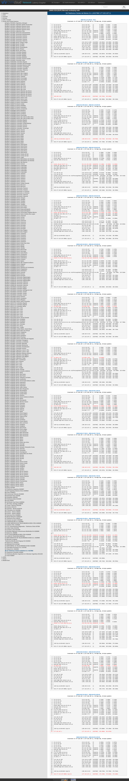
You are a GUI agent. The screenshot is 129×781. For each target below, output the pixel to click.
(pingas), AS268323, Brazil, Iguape (14, 245)
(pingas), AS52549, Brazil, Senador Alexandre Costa (20, 447)
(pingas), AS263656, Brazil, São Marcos (16, 162)
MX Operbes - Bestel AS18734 (13, 508)
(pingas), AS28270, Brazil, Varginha (15, 424)
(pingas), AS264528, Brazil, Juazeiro (15, 173)
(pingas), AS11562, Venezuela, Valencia (16, 41)
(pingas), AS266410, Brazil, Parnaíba (15, 225)
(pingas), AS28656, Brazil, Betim (14, 437)
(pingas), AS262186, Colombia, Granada (16, 68)
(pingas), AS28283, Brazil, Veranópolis (16, 431)
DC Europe (56, 2)
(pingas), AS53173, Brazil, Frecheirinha (16, 481)
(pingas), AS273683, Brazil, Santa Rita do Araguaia (19, 338)
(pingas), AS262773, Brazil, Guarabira (15, 107)
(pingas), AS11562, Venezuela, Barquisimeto (17, 32)
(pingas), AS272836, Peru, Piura (14, 325)
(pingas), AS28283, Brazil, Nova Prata (15, 427)
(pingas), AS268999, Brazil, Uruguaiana (16, 269)
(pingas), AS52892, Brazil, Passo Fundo (16, 461)
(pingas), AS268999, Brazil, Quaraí (14, 266)
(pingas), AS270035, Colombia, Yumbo (16, 291)
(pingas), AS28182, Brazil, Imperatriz (15, 382)
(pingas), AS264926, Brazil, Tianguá (15, 198)
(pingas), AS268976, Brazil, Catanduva (16, 257)
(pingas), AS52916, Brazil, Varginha (15, 465)
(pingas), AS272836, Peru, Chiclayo (15, 322)
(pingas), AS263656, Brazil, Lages (14, 157)
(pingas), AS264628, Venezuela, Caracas (16, 188)
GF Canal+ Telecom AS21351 (13, 505)
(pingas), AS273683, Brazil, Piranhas (15, 337)
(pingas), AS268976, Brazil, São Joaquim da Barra (19, 262)
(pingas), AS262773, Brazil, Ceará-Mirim (16, 100)
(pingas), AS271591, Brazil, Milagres (15, 300)
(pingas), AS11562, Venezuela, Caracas (16, 36)
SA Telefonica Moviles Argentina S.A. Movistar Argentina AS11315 (24, 554)
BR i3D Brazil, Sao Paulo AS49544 (14, 502)
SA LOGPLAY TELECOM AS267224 (15, 536)
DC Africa (91, 2)
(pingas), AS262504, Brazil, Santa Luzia (16, 97)
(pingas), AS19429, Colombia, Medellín (16, 57)
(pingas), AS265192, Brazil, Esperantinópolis (17, 209)
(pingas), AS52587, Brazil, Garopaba (15, 450)
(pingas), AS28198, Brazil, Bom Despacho (17, 389)
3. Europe (4, 18)
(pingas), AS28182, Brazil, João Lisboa (16, 387)
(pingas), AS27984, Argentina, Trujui (15, 358)
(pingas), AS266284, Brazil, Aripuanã (15, 215)
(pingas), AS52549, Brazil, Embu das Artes (17, 442)
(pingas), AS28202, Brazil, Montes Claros (16, 402)
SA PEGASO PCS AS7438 (12, 544)
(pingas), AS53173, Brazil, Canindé (15, 478)
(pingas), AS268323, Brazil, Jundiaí (15, 248)
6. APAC (4, 557)
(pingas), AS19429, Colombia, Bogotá (15, 52)
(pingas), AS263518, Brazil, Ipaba (14, 134)
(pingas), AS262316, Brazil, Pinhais (15, 71)
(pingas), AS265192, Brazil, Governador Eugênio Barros (21, 212)
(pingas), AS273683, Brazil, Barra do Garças (17, 330)
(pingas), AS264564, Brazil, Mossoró (15, 185)
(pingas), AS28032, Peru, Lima (13, 363)
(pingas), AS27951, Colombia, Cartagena (16, 340)
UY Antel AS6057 (9, 555)
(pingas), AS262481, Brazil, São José (15, 86)
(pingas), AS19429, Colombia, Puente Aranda (17, 58)
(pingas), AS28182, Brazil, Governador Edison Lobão (20, 380)
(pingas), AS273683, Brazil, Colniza (15, 334)
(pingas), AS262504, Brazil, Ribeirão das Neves (18, 91)
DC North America (69, 2)
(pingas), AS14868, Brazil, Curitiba (14, 44)
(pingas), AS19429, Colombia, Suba (15, 60)
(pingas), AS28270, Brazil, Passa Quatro (16, 421)
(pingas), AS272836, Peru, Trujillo (14, 327)
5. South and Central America (10, 21)
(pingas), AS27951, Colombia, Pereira (15, 348)
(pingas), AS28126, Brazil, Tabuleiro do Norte (17, 377)
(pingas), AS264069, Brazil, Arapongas (16, 165)
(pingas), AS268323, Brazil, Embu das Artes (17, 243)
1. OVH (4, 15)
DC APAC (81, 2)
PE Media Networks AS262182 (13, 516)
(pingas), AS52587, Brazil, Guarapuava (16, 452)
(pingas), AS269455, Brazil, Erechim (15, 275)
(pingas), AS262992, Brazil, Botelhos (15, 110)
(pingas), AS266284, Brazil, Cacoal (14, 217)
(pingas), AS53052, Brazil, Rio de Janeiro (16, 471)
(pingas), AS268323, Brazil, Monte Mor (16, 249)
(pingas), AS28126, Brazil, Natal (14, 372)
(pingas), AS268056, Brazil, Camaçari (15, 233)
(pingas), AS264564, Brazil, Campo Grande (17, 183)
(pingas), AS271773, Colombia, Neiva (15, 306)
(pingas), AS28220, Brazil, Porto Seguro (16, 413)
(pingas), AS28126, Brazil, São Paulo (15, 374)
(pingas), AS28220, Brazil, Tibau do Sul (16, 416)
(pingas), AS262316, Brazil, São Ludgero (16, 73)
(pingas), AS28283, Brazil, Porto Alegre (16, 429)
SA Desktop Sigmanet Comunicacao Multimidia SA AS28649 (22, 531)
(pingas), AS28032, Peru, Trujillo (14, 368)
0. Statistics (5, 13)
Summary (101, 2)
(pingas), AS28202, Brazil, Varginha (15, 406)
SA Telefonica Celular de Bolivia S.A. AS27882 (20, 550)
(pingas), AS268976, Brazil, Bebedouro (16, 256)
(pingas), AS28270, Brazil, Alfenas (14, 418)
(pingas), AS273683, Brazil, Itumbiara (15, 335)
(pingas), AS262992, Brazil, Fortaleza (15, 112)
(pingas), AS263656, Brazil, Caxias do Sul (16, 154)
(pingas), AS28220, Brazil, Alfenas (14, 408)
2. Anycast (5, 16)
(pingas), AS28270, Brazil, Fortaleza (15, 419)
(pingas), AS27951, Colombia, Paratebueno (17, 347)
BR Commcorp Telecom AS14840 (14, 494)
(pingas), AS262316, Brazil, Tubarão (15, 76)
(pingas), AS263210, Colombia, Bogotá (16, 120)
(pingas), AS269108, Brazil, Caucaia (15, 272)
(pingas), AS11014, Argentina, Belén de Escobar (18, 24)
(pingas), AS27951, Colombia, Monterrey (16, 345)
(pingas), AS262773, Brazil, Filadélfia (15, 105)
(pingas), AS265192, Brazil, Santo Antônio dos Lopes (20, 214)
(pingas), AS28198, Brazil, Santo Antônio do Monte (19, 397)
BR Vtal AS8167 (9, 500)
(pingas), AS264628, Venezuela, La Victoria (17, 191)
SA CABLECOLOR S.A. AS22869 (14, 521)
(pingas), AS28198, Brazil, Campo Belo (16, 392)
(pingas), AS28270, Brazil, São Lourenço (16, 423)
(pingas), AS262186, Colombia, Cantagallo (17, 66)
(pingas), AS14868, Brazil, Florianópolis (16, 47)
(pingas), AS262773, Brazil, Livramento (16, 109)
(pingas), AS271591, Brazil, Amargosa (15, 298)
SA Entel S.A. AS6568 (11, 533)
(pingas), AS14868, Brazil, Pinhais (14, 49)
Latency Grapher (34, 2)
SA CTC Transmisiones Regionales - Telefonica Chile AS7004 (22, 526)
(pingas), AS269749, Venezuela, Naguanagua (17, 277)
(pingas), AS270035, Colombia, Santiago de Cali (18, 290)
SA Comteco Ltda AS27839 (12, 529)
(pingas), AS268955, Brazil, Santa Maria (16, 253)
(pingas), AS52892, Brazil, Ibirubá (14, 455)
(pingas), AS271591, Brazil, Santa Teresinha (17, 301)
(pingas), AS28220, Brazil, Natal (14, 411)
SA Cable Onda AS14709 (12, 528)
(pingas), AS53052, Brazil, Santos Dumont (17, 476)
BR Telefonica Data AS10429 (13, 499)
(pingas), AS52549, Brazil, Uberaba (15, 448)
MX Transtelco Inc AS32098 (12, 510)
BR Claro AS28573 (10, 492)
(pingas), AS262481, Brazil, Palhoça (15, 81)
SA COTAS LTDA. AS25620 (12, 525)
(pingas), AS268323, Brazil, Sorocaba (15, 251)
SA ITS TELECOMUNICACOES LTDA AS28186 (18, 534)
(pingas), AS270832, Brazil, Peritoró (15, 296)
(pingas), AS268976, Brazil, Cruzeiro (15, 259)
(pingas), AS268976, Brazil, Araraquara (16, 254)
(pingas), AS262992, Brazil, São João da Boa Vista (19, 117)
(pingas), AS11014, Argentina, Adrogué (16, 23)
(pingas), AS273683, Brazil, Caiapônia (15, 332)
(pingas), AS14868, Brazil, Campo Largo (16, 42)
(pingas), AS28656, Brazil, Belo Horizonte (16, 432)
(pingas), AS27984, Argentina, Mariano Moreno (18, 353)
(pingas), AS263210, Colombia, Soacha (16, 125)
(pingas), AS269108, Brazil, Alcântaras (16, 270)
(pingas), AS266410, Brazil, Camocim (15, 220)
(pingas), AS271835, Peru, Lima (14, 308)
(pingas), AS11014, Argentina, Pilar (15, 31)
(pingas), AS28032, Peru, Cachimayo (15, 359)
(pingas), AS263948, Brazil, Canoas (15, 164)
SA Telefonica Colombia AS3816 (14, 552)
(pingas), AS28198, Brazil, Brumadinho (16, 390)
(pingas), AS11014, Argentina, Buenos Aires (17, 26)
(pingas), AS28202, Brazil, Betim (14, 398)
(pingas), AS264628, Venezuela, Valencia (16, 194)
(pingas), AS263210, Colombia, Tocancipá (17, 128)
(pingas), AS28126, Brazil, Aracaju (14, 369)
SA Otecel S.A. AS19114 (12, 542)
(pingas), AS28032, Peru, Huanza (14, 361)
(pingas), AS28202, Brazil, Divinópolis (15, 400)
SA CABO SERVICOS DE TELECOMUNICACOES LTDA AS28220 (23, 523)
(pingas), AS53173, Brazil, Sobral (14, 484)
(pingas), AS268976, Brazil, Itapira (14, 261)
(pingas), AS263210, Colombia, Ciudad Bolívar (18, 123)
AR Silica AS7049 (10, 487)
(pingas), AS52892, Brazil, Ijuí (13, 460)
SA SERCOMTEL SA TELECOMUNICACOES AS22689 (20, 546)
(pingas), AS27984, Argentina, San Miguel (16, 355)
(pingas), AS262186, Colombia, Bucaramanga (18, 63)
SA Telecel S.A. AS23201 (12, 549)
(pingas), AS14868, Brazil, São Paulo (15, 50)
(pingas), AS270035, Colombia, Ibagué (16, 287)
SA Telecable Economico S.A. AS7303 (15, 547)
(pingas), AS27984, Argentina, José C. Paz (17, 350)
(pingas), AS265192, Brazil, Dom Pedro (16, 206)
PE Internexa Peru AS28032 (13, 515)
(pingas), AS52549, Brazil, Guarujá (14, 444)
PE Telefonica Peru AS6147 (12, 518)
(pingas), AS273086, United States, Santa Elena (18, 329)
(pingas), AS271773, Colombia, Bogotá (16, 303)
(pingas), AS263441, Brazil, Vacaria (15, 130)
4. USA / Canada (6, 20)
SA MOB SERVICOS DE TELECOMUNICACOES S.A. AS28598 (22, 538)
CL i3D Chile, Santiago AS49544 (14, 504)
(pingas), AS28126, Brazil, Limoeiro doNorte (17, 371)
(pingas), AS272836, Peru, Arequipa (15, 319)
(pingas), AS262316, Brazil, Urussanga (16, 78)
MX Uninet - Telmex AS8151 (13, 512)
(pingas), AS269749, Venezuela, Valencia (16, 282)
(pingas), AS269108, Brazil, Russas (15, 274)
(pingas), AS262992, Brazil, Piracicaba (16, 115)
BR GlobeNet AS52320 (11, 497)
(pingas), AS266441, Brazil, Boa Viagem (16, 230)
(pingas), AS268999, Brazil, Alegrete (15, 264)
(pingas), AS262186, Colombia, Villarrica (16, 70)
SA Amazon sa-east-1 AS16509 (13, 520)
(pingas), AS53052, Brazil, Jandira (14, 468)
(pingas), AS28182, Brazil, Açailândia (15, 379)
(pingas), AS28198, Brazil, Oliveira (14, 395)
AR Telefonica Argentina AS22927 (14, 489)
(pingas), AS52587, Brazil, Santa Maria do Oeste (18, 453)
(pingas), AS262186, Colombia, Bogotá (16, 62)
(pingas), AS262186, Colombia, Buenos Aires (17, 65)
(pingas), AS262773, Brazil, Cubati (14, 104)
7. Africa (4, 559)
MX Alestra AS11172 (10, 507)
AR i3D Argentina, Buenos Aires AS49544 (16, 491)
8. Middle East (6, 560)
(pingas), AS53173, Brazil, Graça (14, 482)
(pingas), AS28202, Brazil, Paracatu (15, 403)
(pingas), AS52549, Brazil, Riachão (15, 445)
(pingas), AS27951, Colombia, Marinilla (16, 343)
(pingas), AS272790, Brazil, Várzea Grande (17, 317)
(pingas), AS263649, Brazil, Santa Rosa (16, 144)
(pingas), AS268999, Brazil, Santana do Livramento (19, 267)
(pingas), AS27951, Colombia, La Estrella (16, 342)
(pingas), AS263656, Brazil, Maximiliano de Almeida (19, 159)
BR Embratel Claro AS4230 (12, 495)
